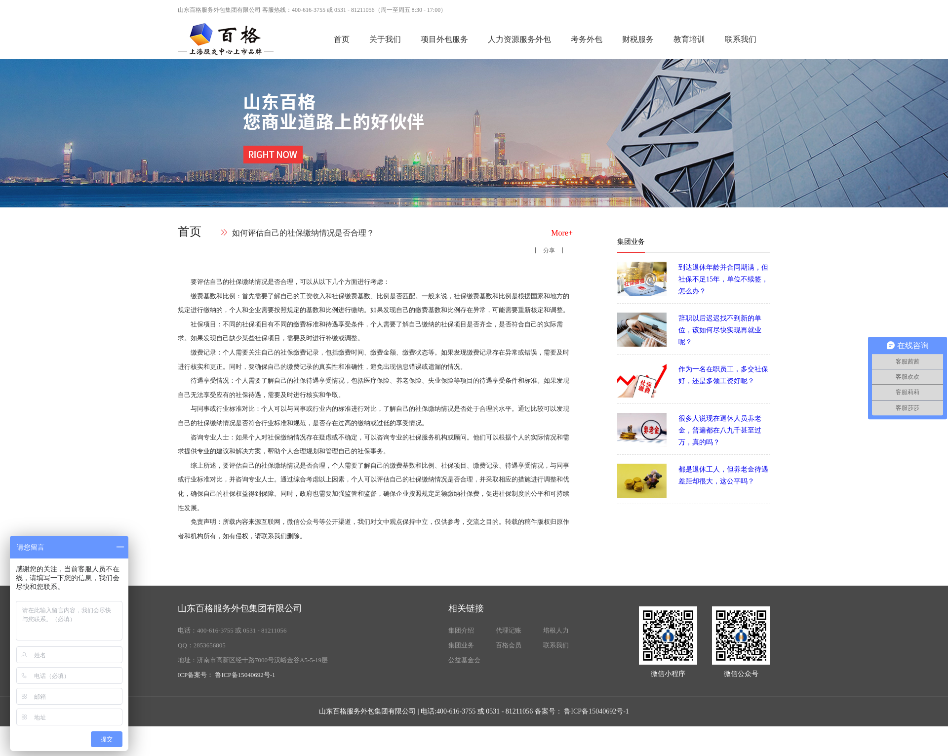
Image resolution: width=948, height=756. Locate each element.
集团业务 (461, 645)
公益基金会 (464, 660)
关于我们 (385, 39)
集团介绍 (461, 630)
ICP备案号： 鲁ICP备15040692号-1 (227, 674)
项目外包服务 (444, 39)
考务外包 (586, 39)
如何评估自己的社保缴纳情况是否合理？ (303, 233)
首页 (342, 39)
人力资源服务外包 (519, 39)
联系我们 (740, 39)
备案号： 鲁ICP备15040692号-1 (582, 711)
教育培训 (689, 39)
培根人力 (556, 630)
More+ (562, 233)
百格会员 (508, 645)
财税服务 (638, 39)
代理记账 (508, 630)
